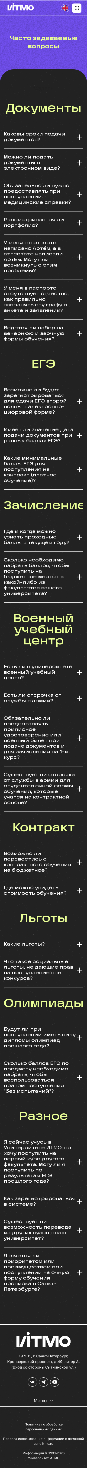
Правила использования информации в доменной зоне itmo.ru (43, 1441)
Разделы (43, 88)
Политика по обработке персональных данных (44, 1426)
